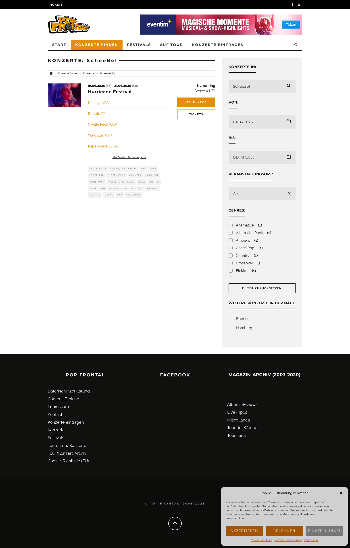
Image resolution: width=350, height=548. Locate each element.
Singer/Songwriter (123, 169)
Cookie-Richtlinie (261, 540)
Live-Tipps (237, 412)
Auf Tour (171, 45)
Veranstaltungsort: (251, 174)
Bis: (232, 138)
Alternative (116, 175)
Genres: (237, 210)
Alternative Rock (121, 182)
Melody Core (119, 188)
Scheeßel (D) (205, 91)
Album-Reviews (242, 404)
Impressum (311, 540)
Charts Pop (98, 188)
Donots (96, 114)
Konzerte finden (96, 45)
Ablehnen (284, 531)
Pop (143, 169)
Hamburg (244, 328)
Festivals (139, 45)
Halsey (99, 103)
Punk (153, 169)
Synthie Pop (98, 169)
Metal (109, 195)
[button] (341, 493)
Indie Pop (152, 175)
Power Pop (97, 175)
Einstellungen (325, 531)
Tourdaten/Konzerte (67, 445)
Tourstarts (236, 435)
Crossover (133, 195)
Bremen (242, 319)
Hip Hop (155, 182)
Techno (137, 188)
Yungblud (100, 135)
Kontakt (55, 414)
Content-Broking (63, 398)
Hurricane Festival (109, 91)
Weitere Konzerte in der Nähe (262, 303)
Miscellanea (238, 420)
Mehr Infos (196, 102)
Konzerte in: (242, 67)
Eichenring (205, 85)
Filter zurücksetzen (262, 288)
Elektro (95, 195)
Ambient (152, 188)
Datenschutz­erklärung (288, 540)
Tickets (56, 4)
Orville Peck (103, 124)
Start (59, 45)
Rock (141, 182)
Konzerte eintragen (218, 45)
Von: (233, 102)
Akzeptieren (244, 531)
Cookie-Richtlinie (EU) (68, 461)
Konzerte (56, 430)
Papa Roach (103, 146)
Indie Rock (97, 182)
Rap (119, 195)
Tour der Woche (242, 427)
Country (135, 175)
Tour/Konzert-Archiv (67, 453)
